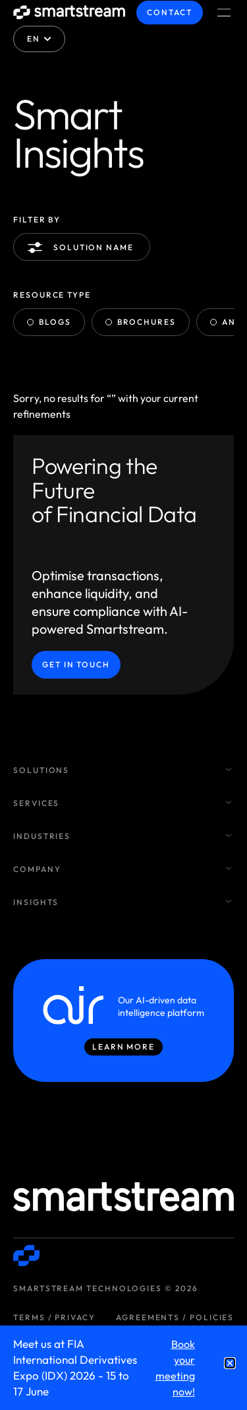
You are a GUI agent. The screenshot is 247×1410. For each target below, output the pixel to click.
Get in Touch (76, 664)
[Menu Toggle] (224, 12)
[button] (230, 1363)
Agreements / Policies (175, 1317)
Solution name (83, 247)
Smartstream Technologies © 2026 (105, 1288)
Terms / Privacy (54, 1317)
